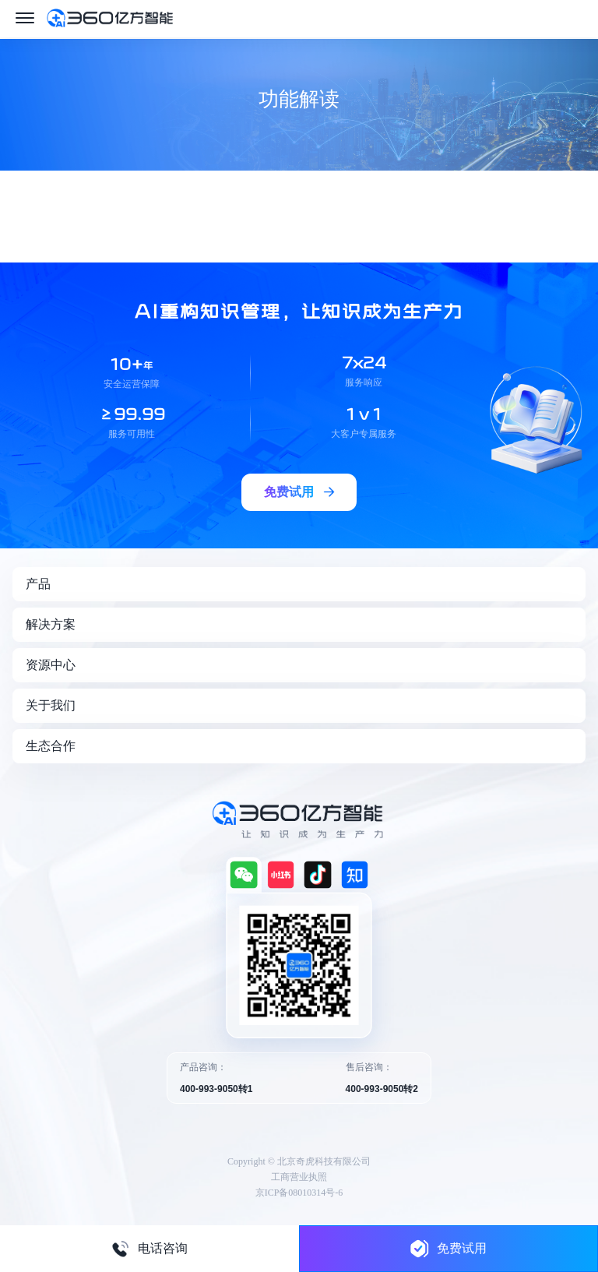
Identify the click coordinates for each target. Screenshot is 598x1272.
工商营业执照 (299, 1177)
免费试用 (448, 1248)
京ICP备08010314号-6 (299, 1192)
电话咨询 (149, 1248)
